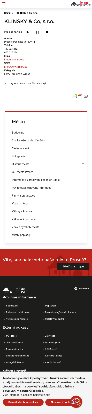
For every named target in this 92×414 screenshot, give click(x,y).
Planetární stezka (14, 349)
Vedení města (20, 203)
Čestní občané (20, 148)
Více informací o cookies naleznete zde (26, 395)
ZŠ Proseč (50, 335)
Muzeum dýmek (52, 342)
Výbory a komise (22, 211)
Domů (7, 13)
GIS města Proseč (22, 172)
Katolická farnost (53, 355)
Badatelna (18, 132)
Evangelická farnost (15, 362)
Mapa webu (50, 305)
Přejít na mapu (73, 266)
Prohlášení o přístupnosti (18, 312)
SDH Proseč (51, 349)
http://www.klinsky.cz (15, 66)
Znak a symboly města (25, 227)
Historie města (20, 164)
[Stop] (47, 32)
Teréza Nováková (14, 342)
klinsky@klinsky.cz (14, 59)
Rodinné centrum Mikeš (17, 355)
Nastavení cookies (62, 402)
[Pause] (37, 32)
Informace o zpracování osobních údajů (36, 179)
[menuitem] (46, 132)
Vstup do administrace (17, 318)
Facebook (81, 288)
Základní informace (23, 219)
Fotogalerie (18, 156)
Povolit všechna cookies (23, 402)
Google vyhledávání (54, 318)
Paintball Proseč (53, 362)
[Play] (28, 32)
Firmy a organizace (23, 195)
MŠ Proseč (11, 335)
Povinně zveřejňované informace (31, 187)
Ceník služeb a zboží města (28, 140)
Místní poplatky (21, 235)
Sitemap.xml (12, 305)
